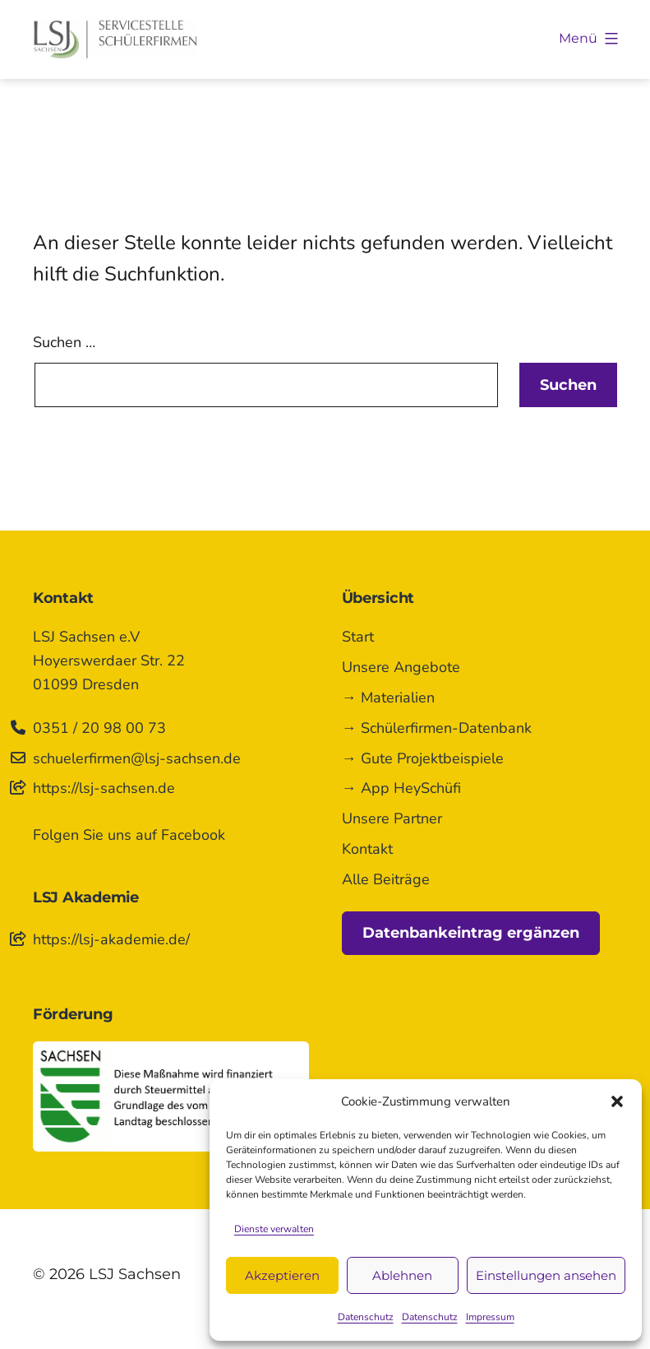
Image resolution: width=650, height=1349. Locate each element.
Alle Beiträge (386, 879)
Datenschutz (366, 1317)
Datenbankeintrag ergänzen (470, 933)
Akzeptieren (282, 1275)
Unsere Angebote (401, 667)
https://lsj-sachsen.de (104, 788)
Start (358, 637)
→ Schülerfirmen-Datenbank (437, 728)
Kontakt (367, 849)
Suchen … (64, 342)
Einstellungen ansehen (546, 1275)
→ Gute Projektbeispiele (423, 758)
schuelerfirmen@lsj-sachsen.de (137, 758)
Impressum (490, 1317)
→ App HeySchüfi (401, 788)
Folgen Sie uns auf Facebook (129, 835)
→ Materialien (388, 697)
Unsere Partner (392, 818)
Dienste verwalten (274, 1228)
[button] (617, 1101)
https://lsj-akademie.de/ (111, 939)
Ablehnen (402, 1275)
